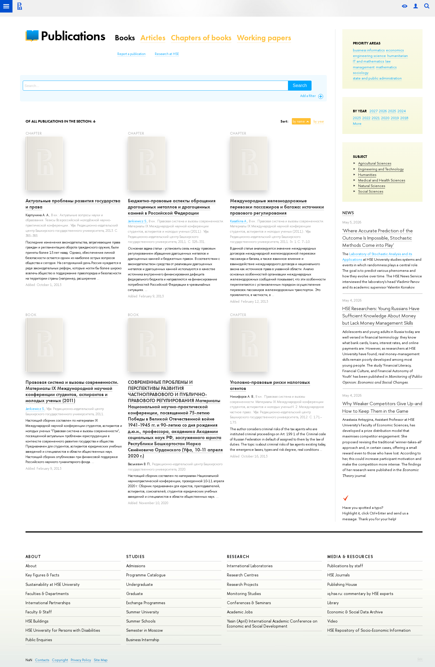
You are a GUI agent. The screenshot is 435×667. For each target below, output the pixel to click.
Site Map (101, 660)
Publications (73, 35)
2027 (374, 110)
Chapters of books (201, 38)
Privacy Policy (81, 660)
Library (333, 602)
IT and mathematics (368, 61)
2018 (404, 117)
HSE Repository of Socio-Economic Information (369, 630)
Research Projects (242, 584)
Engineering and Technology (381, 168)
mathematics (386, 66)
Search (300, 85)
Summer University (142, 611)
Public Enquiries (39, 639)
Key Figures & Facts (42, 575)
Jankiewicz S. (137, 221)
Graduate (134, 593)
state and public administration (377, 78)
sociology (360, 72)
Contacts (42, 660)
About (33, 556)
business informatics (369, 50)
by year (318, 121)
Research (238, 556)
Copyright (60, 660)
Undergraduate (139, 584)
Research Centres (242, 575)
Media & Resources (350, 556)
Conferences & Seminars (249, 602)
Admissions (135, 565)
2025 (392, 110)
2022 (366, 117)
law (388, 61)
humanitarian (397, 55)
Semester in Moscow (144, 630)
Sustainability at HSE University (53, 584)
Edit (420, 659)
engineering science (369, 55)
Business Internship (142, 639)
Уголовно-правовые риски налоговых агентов (270, 385)
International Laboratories (249, 565)
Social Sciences (370, 191)
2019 (395, 117)
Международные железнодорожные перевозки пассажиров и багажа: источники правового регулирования (277, 207)
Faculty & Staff (39, 611)
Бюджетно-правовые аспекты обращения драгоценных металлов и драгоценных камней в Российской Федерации (172, 207)
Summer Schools (140, 621)
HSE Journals (338, 575)
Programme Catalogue (146, 575)
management (364, 66)
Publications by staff (345, 565)
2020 (385, 117)
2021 (376, 117)
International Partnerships (48, 602)
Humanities (367, 174)
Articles (152, 38)
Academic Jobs (239, 611)
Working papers (264, 38)
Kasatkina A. (238, 221)
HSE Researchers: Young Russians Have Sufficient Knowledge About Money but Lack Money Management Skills (380, 315)
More (357, 123)
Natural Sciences (371, 185)
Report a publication (131, 54)
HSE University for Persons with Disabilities (63, 630)
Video (332, 621)
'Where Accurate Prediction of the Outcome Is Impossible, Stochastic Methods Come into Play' (377, 237)
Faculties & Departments (47, 593)
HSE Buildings (37, 621)
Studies (135, 556)
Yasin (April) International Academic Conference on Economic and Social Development (272, 623)
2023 (357, 117)
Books (125, 38)
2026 (383, 110)
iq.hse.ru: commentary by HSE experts (360, 593)
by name (299, 121)
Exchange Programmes (145, 602)
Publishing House (342, 584)
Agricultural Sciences (374, 163)
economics (395, 50)
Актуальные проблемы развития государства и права (73, 204)
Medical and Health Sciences (381, 180)
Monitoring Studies (244, 593)
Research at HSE (167, 54)
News (348, 213)
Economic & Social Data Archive (355, 611)
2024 (402, 110)
